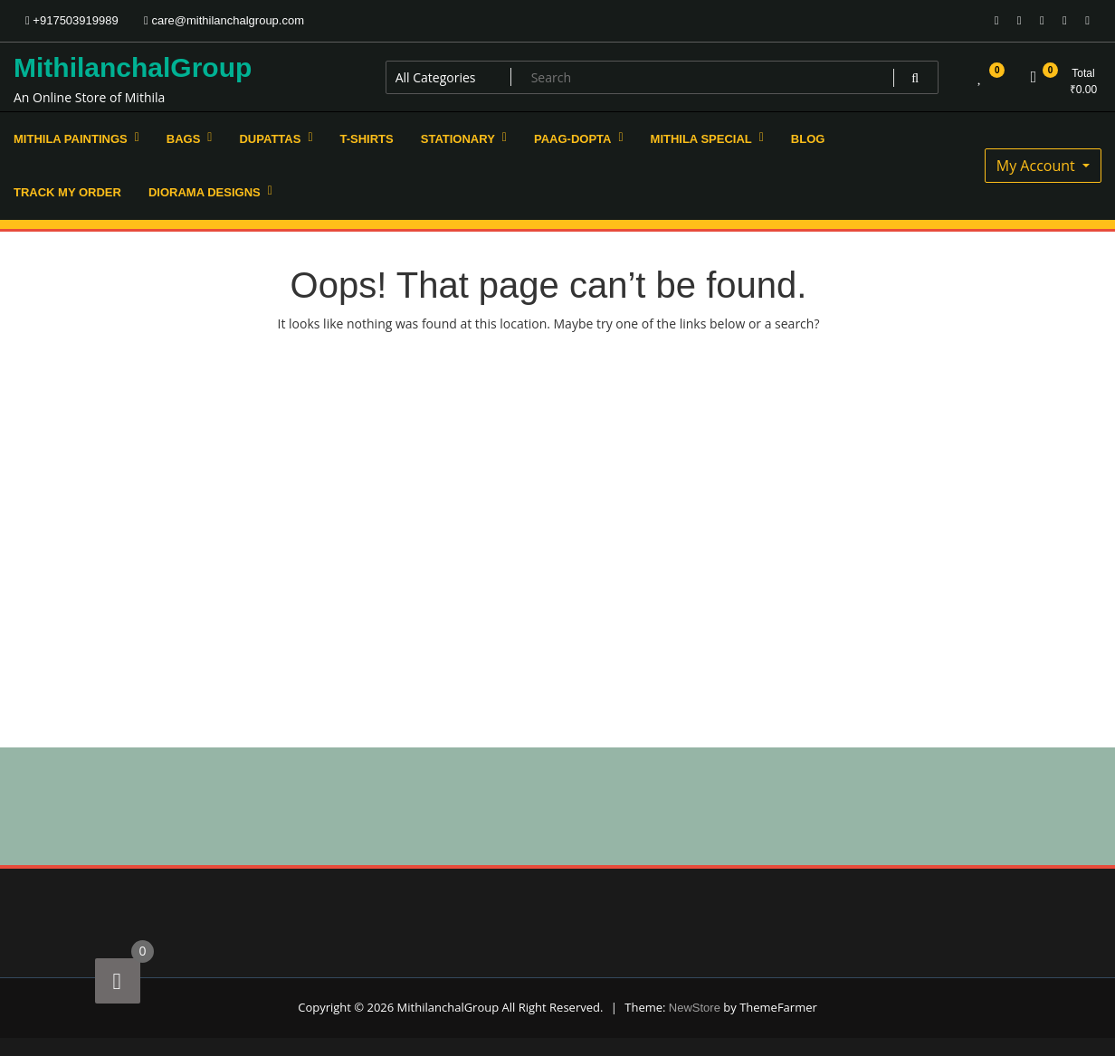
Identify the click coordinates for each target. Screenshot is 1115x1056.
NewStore (694, 1007)
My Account (1037, 166)
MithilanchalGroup (133, 67)
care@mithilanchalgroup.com (224, 20)
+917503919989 (72, 20)
